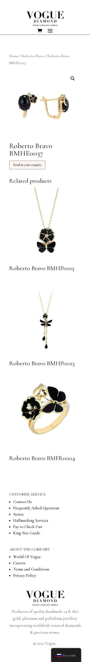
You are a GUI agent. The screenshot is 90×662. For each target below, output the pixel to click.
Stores (18, 514)
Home (13, 56)
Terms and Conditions (31, 569)
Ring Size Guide (26, 532)
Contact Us (22, 501)
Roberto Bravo (33, 56)
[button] (72, 78)
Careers (19, 562)
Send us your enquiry (27, 165)
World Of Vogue (27, 556)
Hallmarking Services (30, 520)
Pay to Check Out (27, 526)
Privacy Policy (24, 575)
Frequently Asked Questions (36, 507)
